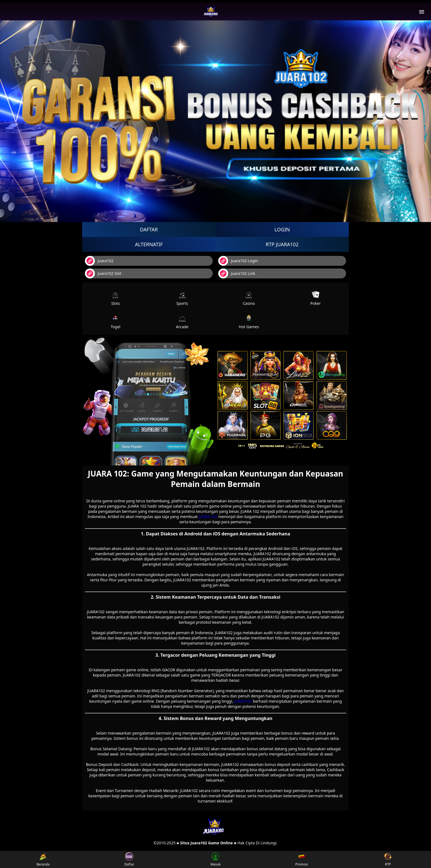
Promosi (301, 859)
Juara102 (99, 261)
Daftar (149, 229)
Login (282, 229)
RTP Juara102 (282, 244)
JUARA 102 (207, 516)
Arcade (182, 321)
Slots (115, 298)
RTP (388, 859)
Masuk (215, 859)
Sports (182, 298)
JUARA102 (243, 701)
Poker (315, 298)
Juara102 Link (236, 273)
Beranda (43, 859)
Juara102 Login (238, 261)
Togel (115, 321)
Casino (249, 298)
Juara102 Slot (103, 273)
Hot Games (249, 321)
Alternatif (149, 244)
